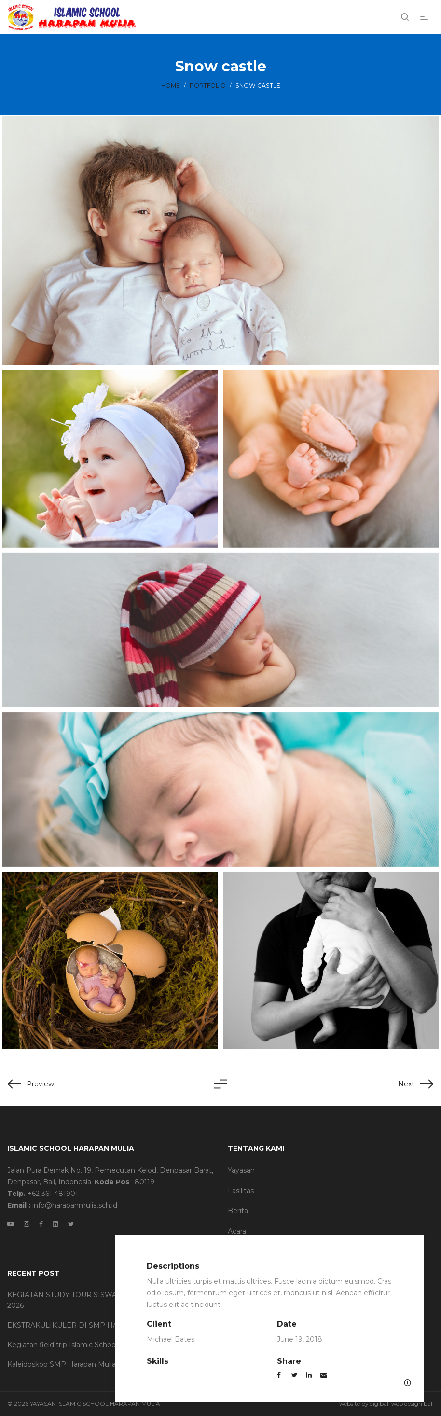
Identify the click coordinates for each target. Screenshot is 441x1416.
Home (170, 85)
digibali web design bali (402, 1403)
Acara (237, 1231)
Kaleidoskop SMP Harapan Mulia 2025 (70, 1364)
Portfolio (208, 85)
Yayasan (241, 1170)
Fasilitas (241, 1190)
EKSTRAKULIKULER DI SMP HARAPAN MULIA (88, 1325)
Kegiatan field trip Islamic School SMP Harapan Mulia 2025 (105, 1344)
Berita (238, 1211)
